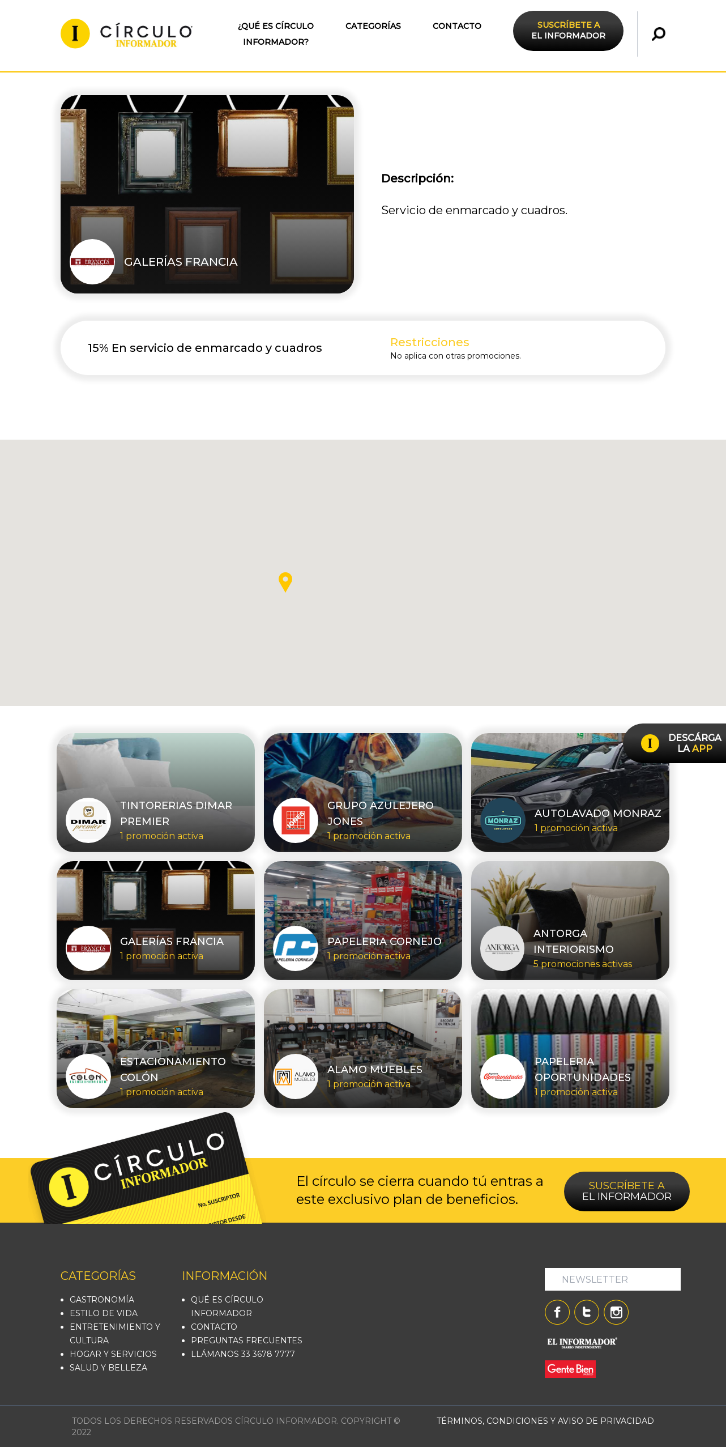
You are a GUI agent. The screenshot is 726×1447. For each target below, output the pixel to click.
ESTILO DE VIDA (104, 1313)
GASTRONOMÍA (102, 1300)
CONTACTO (457, 26)
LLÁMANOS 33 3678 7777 (243, 1354)
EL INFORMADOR (568, 30)
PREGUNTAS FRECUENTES (246, 1340)
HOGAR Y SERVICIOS (113, 1354)
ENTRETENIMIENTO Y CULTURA (115, 1334)
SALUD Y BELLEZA (108, 1368)
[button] (285, 582)
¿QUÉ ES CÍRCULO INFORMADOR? (276, 34)
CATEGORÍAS (373, 26)
